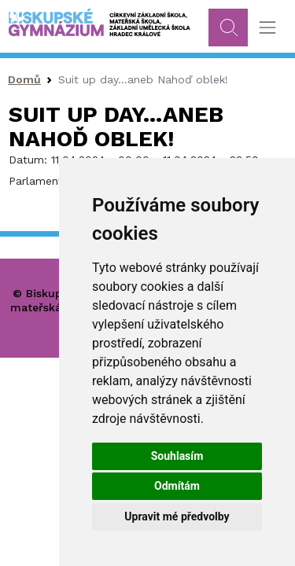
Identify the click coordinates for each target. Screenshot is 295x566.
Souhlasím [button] (177, 456)
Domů (24, 79)
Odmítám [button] (177, 486)
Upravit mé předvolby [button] (176, 516)
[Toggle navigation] (267, 28)
